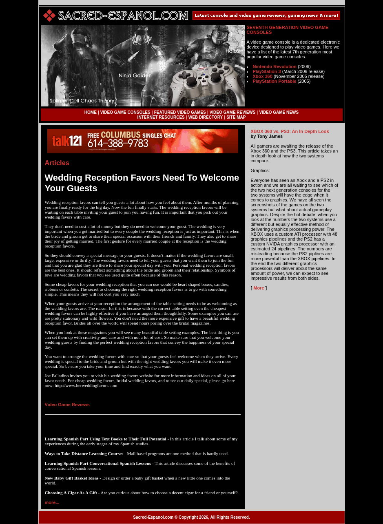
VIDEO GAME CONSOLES (125, 112)
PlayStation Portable (275, 81)
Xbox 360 (262, 76)
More (258, 287)
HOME (90, 112)
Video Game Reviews (67, 404)
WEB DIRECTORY (205, 117)
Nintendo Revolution (275, 66)
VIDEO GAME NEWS (279, 112)
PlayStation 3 (267, 71)
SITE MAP (236, 117)
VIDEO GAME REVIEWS (233, 112)
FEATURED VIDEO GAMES (180, 112)
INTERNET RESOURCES (161, 117)
